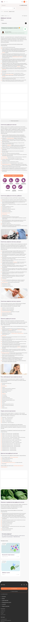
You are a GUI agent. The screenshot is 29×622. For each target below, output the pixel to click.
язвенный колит (20, 325)
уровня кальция (15, 56)
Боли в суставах (5, 153)
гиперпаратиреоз (20, 328)
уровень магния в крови (14, 452)
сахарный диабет (14, 328)
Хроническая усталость (6, 208)
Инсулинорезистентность (6, 159)
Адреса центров (5, 600)
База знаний (6, 11)
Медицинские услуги (6, 596)
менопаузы (15, 257)
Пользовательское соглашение (6, 620)
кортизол (19, 342)
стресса (18, 66)
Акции (3, 592)
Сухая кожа (4, 275)
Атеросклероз (4, 381)
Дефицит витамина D (5, 348)
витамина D (20, 56)
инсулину (3, 76)
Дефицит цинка (6, 566)
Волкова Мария (8, 31)
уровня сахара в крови (9, 74)
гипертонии (4, 69)
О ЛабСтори (3, 604)
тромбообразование (10, 133)
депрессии (9, 140)
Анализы (3, 590)
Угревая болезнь (5, 277)
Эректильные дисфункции (6, 307)
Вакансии (2, 605)
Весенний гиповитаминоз (8, 548)
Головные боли (4, 209)
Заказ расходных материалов (6, 614)
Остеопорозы (4, 152)
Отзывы (2, 607)
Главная (2, 11)
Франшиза (2, 615)
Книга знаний (3, 608)
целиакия (10, 325)
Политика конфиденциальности (6, 619)
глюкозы (3, 52)
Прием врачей (4, 594)
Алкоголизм (4, 331)
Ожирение (4, 389)
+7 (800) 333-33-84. (16, 530)
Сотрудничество (4, 612)
